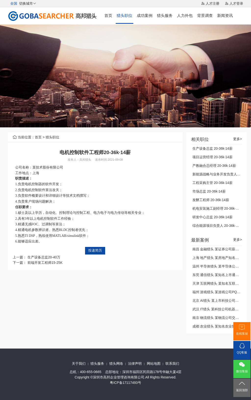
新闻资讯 (225, 15)
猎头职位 (124, 15)
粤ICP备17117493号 (125, 383)
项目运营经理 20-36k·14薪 (212, 157)
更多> (237, 139)
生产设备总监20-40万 (43, 257)
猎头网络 (116, 363)
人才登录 (236, 3)
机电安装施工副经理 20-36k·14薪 (217, 208)
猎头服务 (165, 15)
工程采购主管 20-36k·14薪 (212, 183)
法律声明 (135, 363)
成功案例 (144, 15)
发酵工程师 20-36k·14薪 (210, 200)
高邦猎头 (85, 159)
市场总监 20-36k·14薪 (209, 191)
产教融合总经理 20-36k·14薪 (214, 166)
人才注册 (212, 3)
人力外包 (185, 15)
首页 (108, 15)
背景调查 (205, 15)
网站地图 (154, 363)
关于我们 (79, 363)
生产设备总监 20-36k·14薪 (212, 148)
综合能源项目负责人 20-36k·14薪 (217, 226)
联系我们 (172, 363)
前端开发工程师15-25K (45, 263)
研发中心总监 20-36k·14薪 (212, 217)
